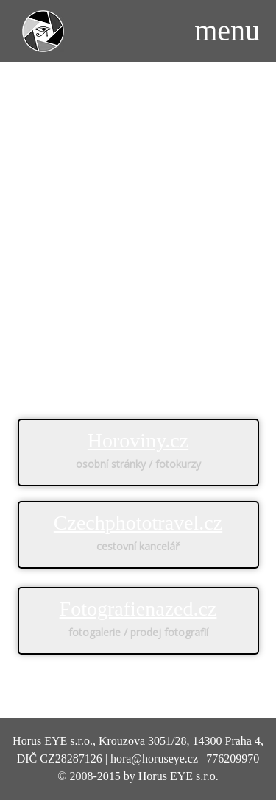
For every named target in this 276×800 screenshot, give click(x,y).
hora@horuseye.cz (154, 758)
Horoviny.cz (138, 441)
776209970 (232, 758)
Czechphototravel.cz (138, 523)
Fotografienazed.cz (138, 609)
